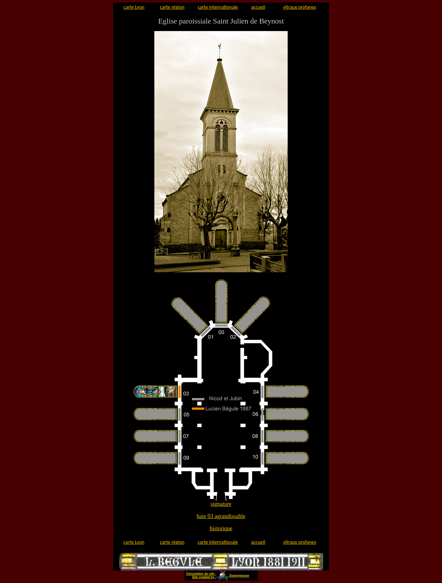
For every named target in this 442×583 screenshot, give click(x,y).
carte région (172, 7)
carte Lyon (134, 7)
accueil (258, 7)
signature (221, 504)
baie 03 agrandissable (221, 516)
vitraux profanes (299, 7)
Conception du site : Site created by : (201, 575)
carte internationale (218, 7)
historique (221, 528)
